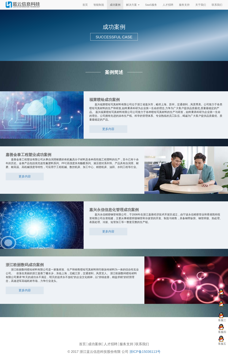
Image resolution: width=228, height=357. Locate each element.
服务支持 (126, 344)
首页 (82, 344)
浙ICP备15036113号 (145, 352)
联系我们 (142, 344)
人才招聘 (110, 344)
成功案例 (95, 344)
